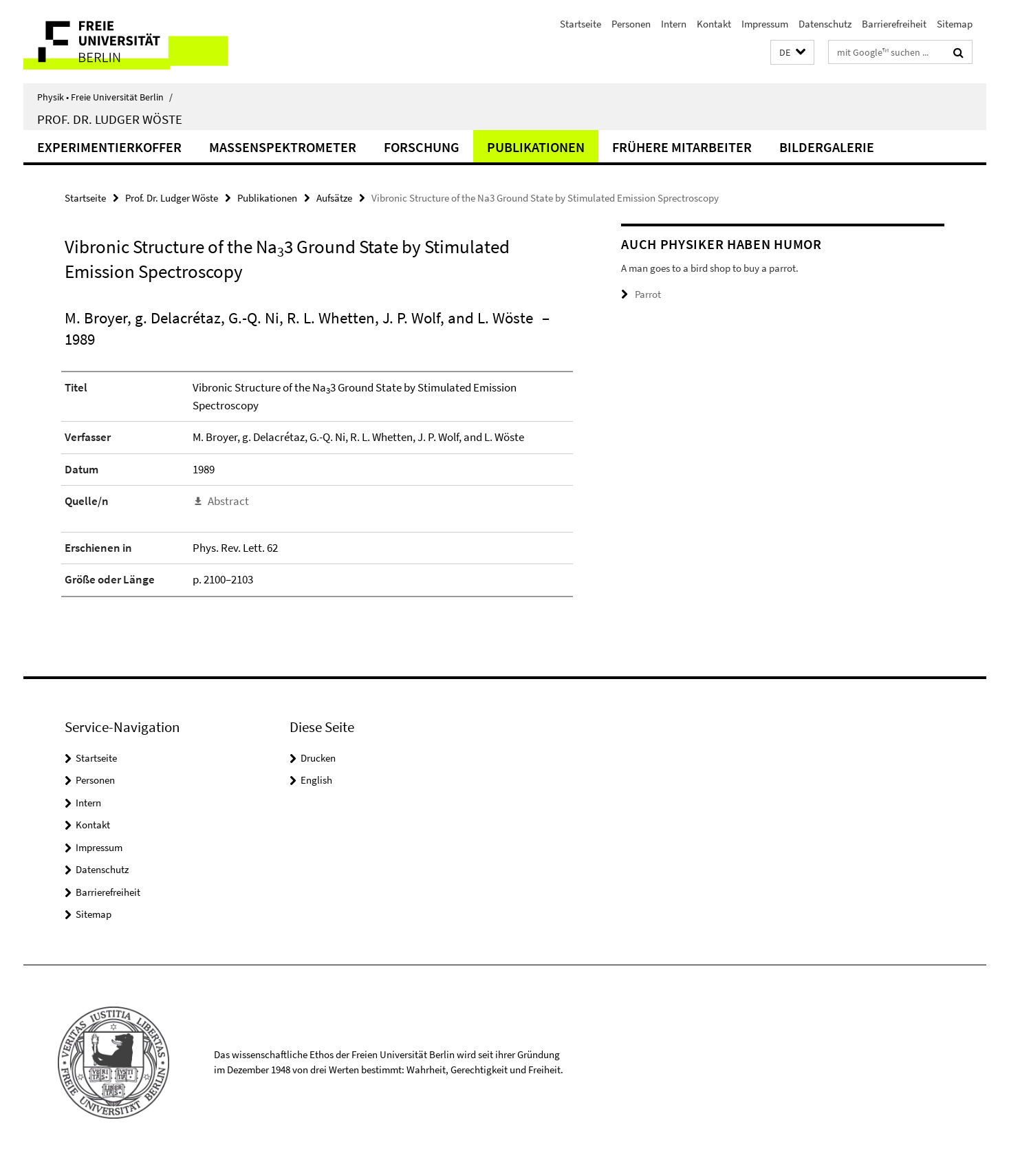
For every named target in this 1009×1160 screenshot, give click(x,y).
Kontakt (714, 23)
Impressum (764, 23)
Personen (631, 23)
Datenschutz (825, 23)
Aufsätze (334, 197)
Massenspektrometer (282, 146)
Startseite (580, 23)
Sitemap (955, 23)
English (316, 779)
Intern (673, 23)
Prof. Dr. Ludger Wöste (109, 119)
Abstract (228, 500)
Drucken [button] (318, 757)
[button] (792, 52)
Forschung (421, 146)
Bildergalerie (826, 146)
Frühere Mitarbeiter (682, 146)
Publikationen (536, 146)
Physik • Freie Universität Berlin (105, 97)
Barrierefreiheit (894, 23)
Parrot (648, 294)
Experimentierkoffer (109, 146)
